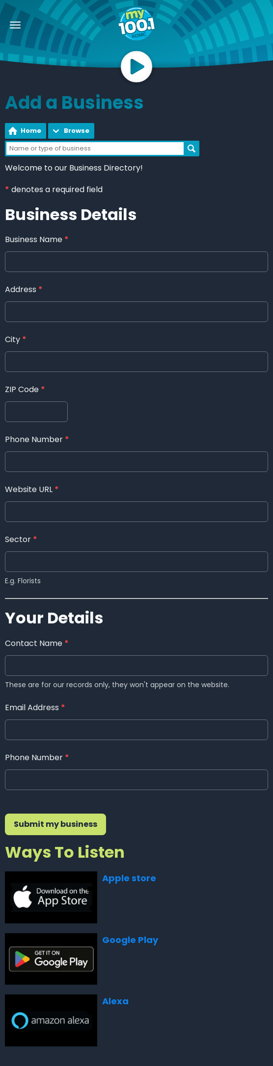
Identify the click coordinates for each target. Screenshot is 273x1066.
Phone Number (37, 440)
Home (31, 130)
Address (24, 290)
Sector (21, 539)
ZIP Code (25, 390)
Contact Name (37, 643)
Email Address (35, 707)
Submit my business (55, 824)
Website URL (32, 490)
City (16, 340)
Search (191, 148)
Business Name (37, 240)
